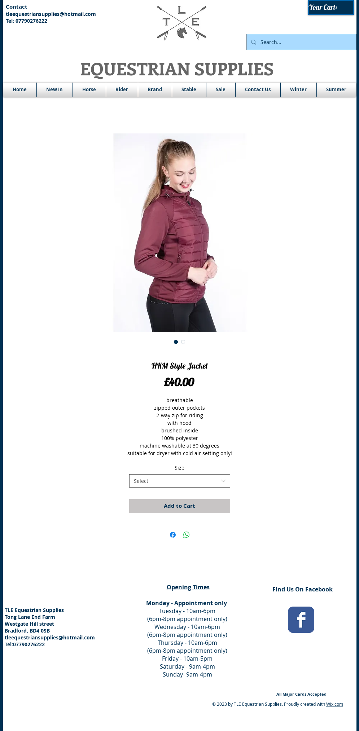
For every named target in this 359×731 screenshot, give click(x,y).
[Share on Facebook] (172, 534)
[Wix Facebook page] (301, 620)
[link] (331, 7)
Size (179, 467)
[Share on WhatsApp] (186, 534)
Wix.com (334, 704)
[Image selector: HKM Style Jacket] (176, 341)
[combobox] (179, 481)
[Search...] (301, 42)
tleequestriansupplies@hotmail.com (51, 13)
